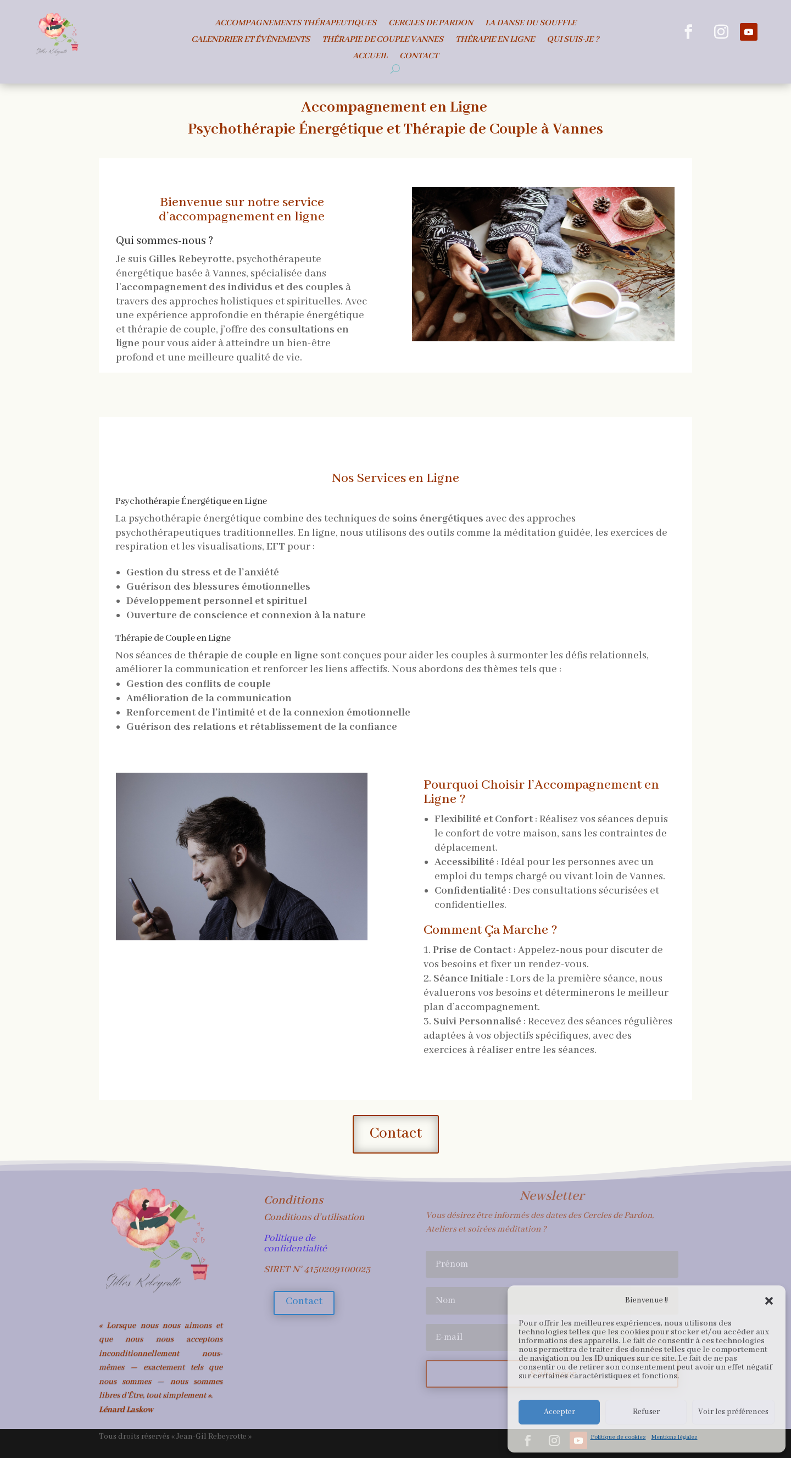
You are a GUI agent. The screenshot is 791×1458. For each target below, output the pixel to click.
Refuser (646, 1412)
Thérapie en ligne (494, 40)
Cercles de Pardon (430, 24)
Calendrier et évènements (250, 40)
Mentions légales (674, 1437)
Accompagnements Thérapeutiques (295, 24)
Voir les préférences (733, 1412)
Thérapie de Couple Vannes (382, 40)
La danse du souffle (530, 24)
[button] (769, 1300)
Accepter (559, 1412)
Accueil (370, 57)
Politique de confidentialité (295, 1243)
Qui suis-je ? (573, 40)
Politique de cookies (618, 1437)
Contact (418, 57)
